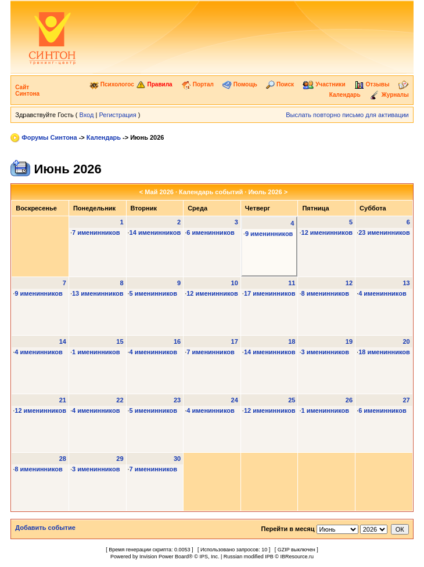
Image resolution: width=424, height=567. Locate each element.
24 (234, 400)
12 (349, 282)
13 (406, 282)
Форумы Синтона (49, 137)
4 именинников (382, 293)
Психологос (111, 84)
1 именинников (96, 351)
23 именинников (384, 232)
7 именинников (96, 232)
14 (62, 341)
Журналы (389, 95)
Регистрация (117, 114)
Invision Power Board (164, 556)
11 (291, 282)
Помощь (239, 84)
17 (234, 341)
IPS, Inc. (209, 556)
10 (234, 282)
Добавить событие (45, 527)
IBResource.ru (297, 556)
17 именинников (270, 293)
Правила (154, 84)
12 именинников (327, 232)
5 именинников (154, 293)
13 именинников (98, 293)
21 (62, 400)
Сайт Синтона (27, 90)
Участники (324, 84)
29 (119, 458)
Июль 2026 (265, 191)
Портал (197, 84)
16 (177, 341)
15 (119, 341)
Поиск (280, 84)
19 (349, 341)
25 (291, 400)
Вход (87, 114)
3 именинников (325, 351)
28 (62, 458)
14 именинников (155, 232)
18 (291, 341)
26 (349, 400)
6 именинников (210, 232)
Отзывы (372, 84)
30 (177, 458)
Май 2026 (159, 191)
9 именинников (269, 233)
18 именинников (384, 351)
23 (177, 400)
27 (406, 400)
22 (119, 400)
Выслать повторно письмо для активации (347, 114)
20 (406, 341)
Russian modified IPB (249, 556)
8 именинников (325, 293)
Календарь (104, 137)
